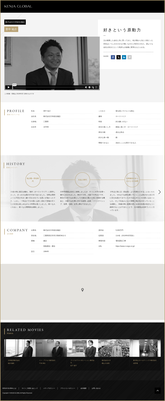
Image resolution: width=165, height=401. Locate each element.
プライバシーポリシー (67, 388)
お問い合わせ (96, 388)
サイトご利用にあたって (30, 388)
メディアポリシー (49, 388)
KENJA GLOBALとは (9, 388)
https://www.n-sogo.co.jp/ (125, 246)
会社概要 (83, 388)
